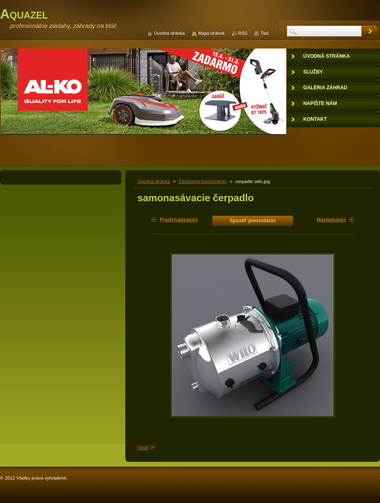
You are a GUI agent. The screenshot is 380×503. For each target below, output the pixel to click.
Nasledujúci (331, 220)
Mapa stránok (211, 33)
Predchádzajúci (179, 220)
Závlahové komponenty (203, 181)
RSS (242, 33)
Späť (143, 447)
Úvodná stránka (153, 181)
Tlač (264, 33)
